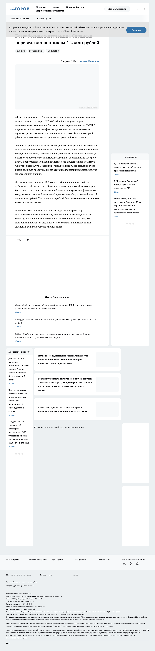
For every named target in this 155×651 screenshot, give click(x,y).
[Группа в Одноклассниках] (130, 564)
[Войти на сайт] (143, 9)
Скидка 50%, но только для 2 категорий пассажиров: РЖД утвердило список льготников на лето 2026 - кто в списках (57, 309)
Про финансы (80, 560)
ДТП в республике (12, 560)
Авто (56, 7)
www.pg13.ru (32, 582)
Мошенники (36, 50)
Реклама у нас (44, 18)
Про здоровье (57, 560)
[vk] (19, 240)
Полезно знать (104, 560)
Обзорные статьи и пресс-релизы (18, 575)
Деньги (21, 50)
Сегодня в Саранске (19, 18)
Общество (53, 50)
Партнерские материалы (50, 10)
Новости (41, 7)
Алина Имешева (89, 61)
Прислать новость (117, 8)
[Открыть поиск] (137, 9)
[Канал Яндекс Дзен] (137, 564)
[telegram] (28, 240)
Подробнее (109, 626)
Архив (76, 575)
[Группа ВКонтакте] (124, 564)
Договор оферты (46, 575)
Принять (136, 30)
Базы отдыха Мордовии (38, 560)
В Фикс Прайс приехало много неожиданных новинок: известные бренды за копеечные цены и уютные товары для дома (57, 338)
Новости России (75, 7)
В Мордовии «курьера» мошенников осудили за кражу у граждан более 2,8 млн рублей (57, 323)
